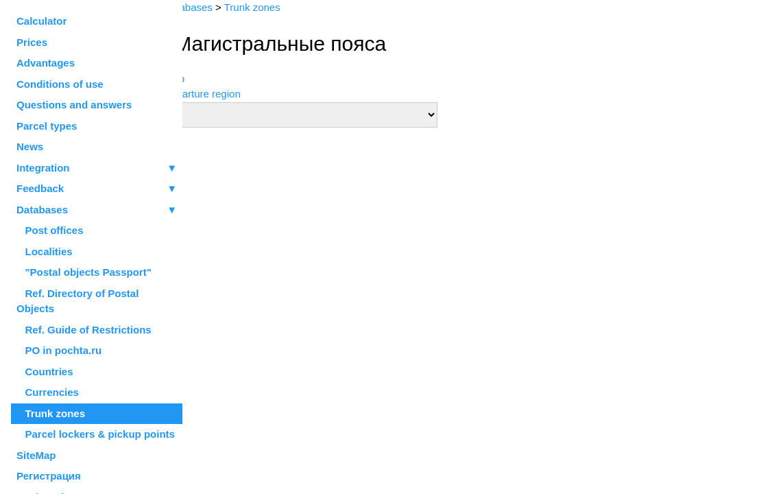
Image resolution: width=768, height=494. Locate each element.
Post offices (50, 230)
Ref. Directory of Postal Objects (77, 301)
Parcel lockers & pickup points (95, 434)
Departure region (232, 93)
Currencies (47, 392)
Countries (44, 371)
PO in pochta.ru (58, 350)
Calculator (41, 21)
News (29, 146)
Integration (96, 168)
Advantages (45, 63)
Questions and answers (74, 104)
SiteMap (36, 455)
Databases (42, 209)
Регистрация (48, 476)
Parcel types (46, 126)
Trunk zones (50, 413)
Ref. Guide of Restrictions (84, 330)
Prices (31, 42)
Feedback (96, 189)
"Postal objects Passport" (84, 272)
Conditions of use (60, 84)
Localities (44, 251)
